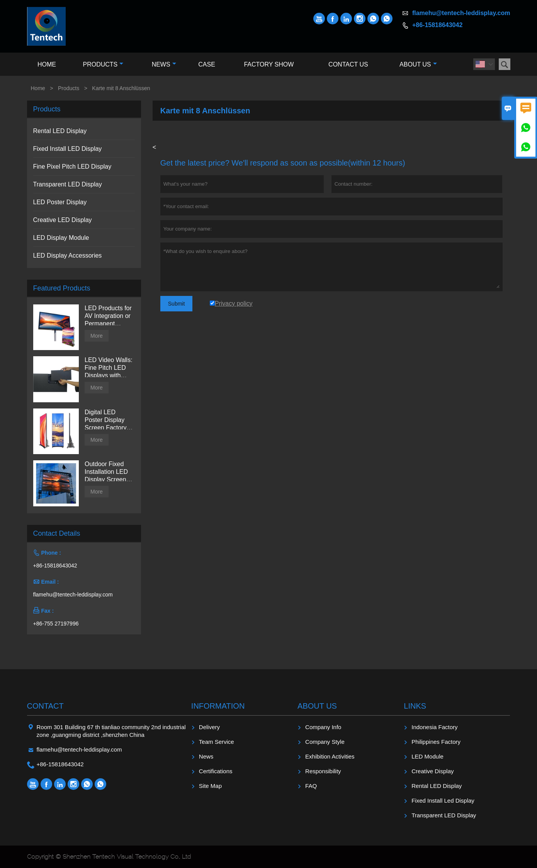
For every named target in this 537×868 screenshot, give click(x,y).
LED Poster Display (60, 202)
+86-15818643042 (437, 25)
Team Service (216, 741)
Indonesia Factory (434, 727)
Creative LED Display (62, 220)
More (96, 336)
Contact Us (348, 64)
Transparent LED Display (67, 184)
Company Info (323, 727)
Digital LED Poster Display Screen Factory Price (105, 420)
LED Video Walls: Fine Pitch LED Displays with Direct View (109, 368)
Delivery (209, 727)
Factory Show (269, 64)
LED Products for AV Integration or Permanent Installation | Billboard (108, 316)
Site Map (210, 786)
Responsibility (323, 771)
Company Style (325, 741)
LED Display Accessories (67, 255)
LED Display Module (61, 237)
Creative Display (432, 771)
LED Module (427, 756)
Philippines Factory (436, 741)
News (164, 64)
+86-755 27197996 (56, 623)
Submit (176, 304)
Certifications (216, 771)
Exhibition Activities (330, 756)
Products (103, 64)
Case (206, 64)
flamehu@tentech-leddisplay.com (461, 13)
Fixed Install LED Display (67, 148)
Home (46, 64)
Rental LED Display (60, 131)
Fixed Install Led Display (442, 800)
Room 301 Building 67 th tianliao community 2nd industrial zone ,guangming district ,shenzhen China (111, 731)
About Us (418, 64)
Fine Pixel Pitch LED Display (72, 166)
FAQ (311, 786)
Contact (45, 706)
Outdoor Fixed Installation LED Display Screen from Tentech (106, 472)
